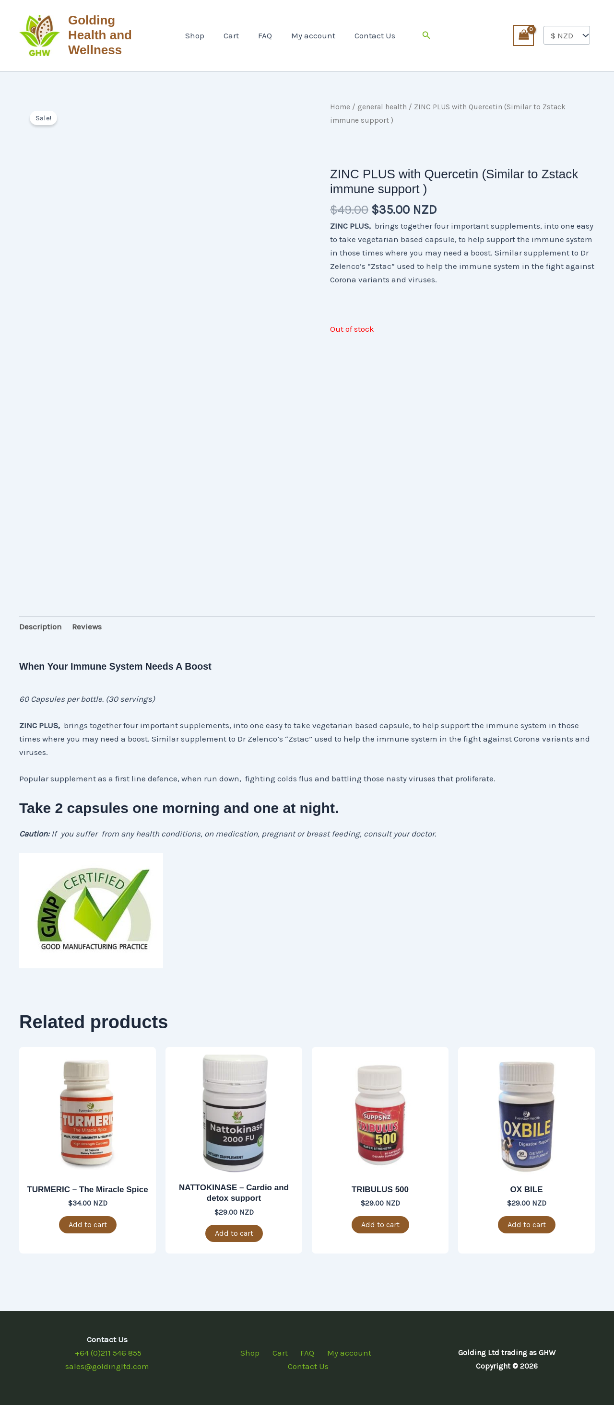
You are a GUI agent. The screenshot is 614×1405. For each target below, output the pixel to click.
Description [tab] (40, 623)
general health (382, 103)
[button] (419, 33)
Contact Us (369, 33)
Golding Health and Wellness (112, 33)
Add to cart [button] (88, 1220)
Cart (234, 33)
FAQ (265, 33)
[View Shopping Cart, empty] (523, 33)
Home (340, 103)
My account (310, 33)
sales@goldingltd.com (107, 1362)
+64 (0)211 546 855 (107, 1349)
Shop (200, 33)
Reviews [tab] (87, 623)
